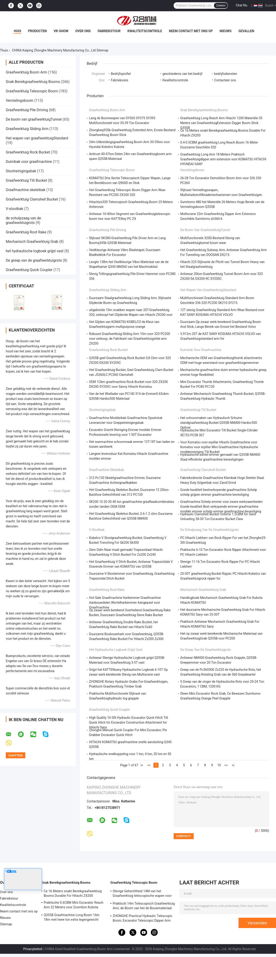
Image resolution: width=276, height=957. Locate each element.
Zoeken (220, 5)
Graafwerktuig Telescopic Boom (32, 91)
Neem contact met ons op (191, 31)
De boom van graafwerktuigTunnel (34, 119)
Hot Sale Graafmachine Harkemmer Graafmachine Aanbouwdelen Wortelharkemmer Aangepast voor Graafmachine (125, 602)
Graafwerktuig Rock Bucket (28, 152)
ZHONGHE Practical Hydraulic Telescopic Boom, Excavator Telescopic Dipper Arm (142, 918)
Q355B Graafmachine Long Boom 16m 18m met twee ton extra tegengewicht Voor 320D (72, 918)
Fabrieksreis (119, 80)
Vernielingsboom (19, 100)
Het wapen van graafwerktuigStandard (37, 138)
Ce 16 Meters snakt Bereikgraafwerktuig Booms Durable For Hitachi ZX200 (73, 893)
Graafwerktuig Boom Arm (26, 72)
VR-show (61, 31)
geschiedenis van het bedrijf (182, 74)
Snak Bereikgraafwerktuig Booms (33, 81)
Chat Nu (241, 5)
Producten (37, 31)
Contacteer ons (225, 80)
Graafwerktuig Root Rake (26, 232)
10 (219, 765)
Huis (17, 31)
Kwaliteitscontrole (144, 31)
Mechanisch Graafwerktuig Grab (32, 241)
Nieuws (226, 31)
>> (226, 765)
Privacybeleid (32, 949)
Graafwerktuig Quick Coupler (29, 270)
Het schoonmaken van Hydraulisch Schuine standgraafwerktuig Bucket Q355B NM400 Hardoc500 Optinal (218, 422)
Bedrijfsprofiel (121, 74)
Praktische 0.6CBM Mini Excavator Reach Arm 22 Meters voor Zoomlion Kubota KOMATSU (73, 905)
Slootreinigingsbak (21, 171)
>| (233, 765)
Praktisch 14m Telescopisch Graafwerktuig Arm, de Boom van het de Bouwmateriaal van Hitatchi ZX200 (144, 906)
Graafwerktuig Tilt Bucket (26, 180)
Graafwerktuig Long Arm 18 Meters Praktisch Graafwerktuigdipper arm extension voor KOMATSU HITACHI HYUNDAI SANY (223, 159)
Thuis (4, 50)
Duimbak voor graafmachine (29, 161)
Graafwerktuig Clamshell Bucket (32, 199)
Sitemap (6, 924)
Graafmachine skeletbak (25, 190)
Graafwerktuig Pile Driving (27, 110)
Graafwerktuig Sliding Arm (27, 129)
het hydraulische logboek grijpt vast (34, 251)
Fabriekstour (109, 31)
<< (148, 765)
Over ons (83, 31)
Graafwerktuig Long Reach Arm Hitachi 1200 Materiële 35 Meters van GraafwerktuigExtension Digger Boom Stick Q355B (221, 123)
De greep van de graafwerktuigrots (34, 260)
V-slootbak (14, 209)
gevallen (246, 31)
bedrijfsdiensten (225, 74)
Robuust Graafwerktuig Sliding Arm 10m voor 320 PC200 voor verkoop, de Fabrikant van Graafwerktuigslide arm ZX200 (129, 338)
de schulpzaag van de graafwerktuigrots (23, 220)
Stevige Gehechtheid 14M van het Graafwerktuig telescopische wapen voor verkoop (142, 894)
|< (142, 765)
